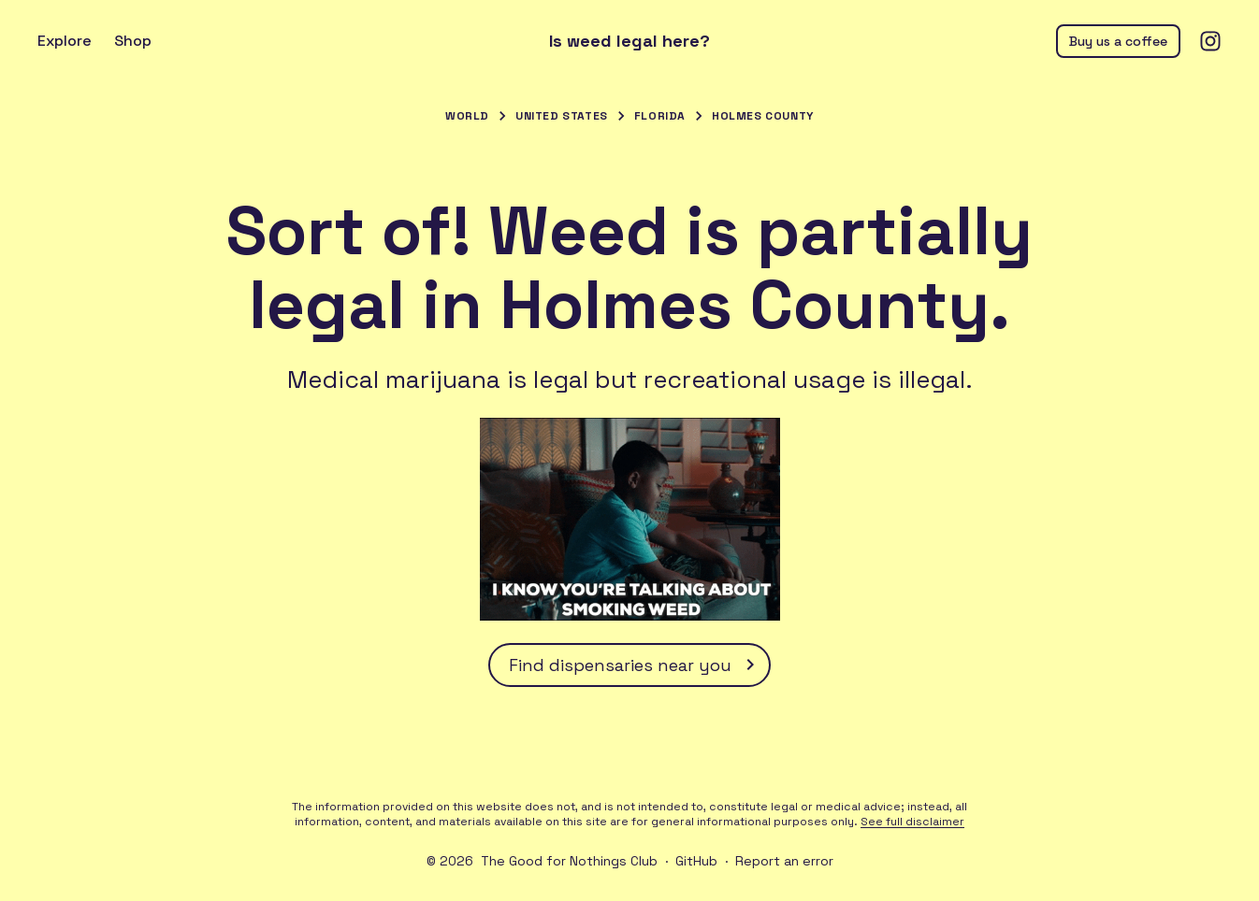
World (467, 115)
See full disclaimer (912, 821)
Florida (660, 115)
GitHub (696, 860)
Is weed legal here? (629, 41)
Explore (64, 40)
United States (561, 115)
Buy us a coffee (1118, 41)
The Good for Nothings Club (569, 860)
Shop (133, 40)
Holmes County (763, 115)
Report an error (784, 860)
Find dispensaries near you (635, 664)
